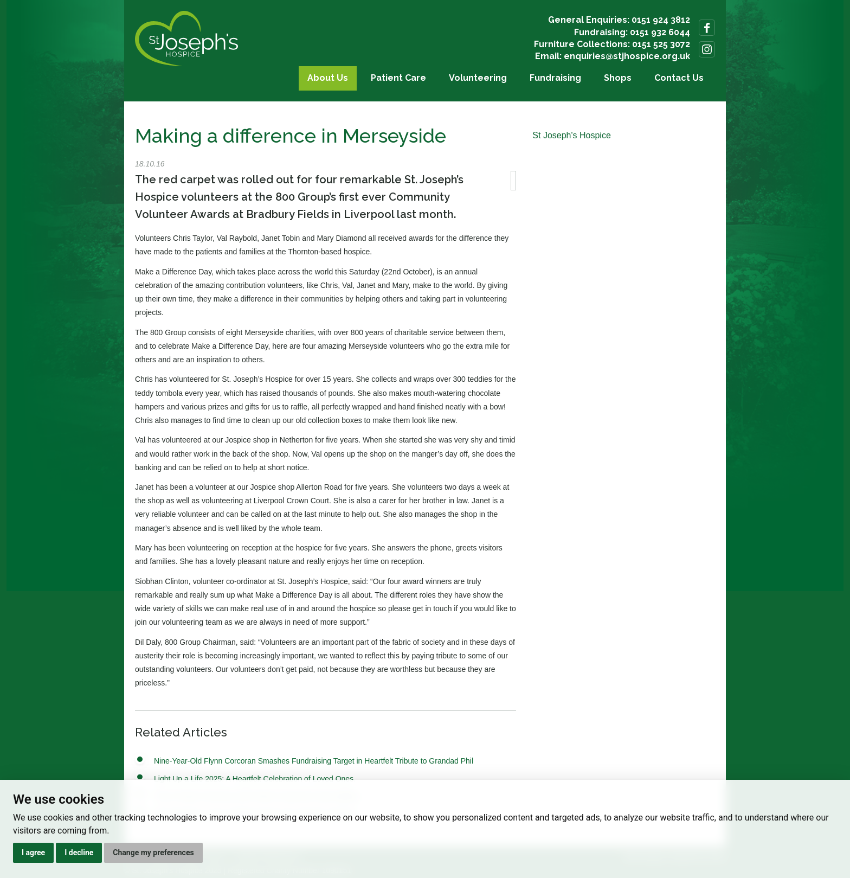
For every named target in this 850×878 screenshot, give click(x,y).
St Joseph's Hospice (571, 135)
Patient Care (398, 78)
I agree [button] (33, 852)
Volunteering (478, 78)
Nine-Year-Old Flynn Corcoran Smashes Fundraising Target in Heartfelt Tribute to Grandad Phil (313, 761)
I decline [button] (79, 852)
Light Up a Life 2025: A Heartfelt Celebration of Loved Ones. (255, 778)
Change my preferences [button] (153, 852)
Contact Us (679, 78)
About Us (327, 78)
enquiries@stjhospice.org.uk (627, 56)
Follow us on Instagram (707, 49)
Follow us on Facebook (707, 28)
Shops (618, 78)
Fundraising (555, 78)
